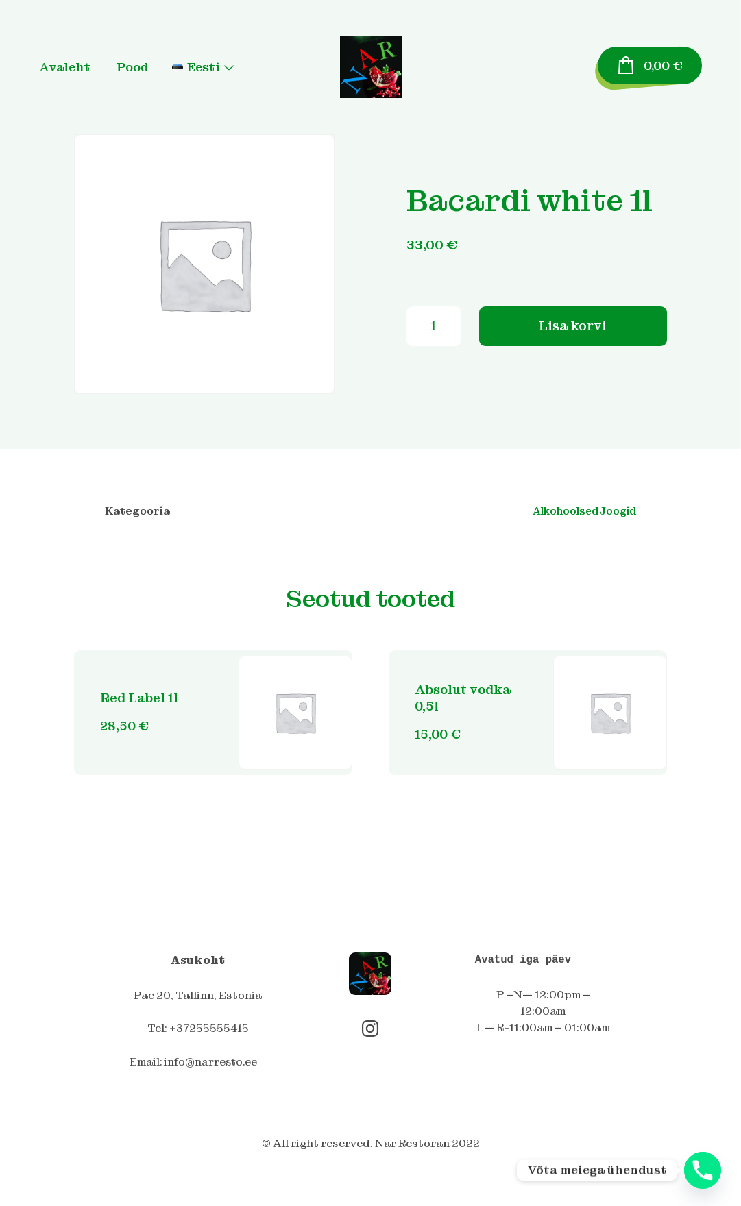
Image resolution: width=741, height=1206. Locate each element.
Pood (148, 67)
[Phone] (702, 1170)
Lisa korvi (573, 349)
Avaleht (80, 67)
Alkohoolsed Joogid (581, 512)
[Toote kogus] (433, 350)
